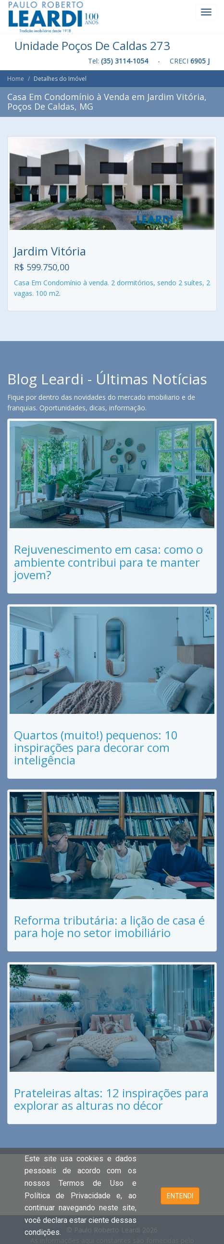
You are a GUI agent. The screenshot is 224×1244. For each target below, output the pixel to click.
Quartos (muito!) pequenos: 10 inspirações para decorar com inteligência (96, 747)
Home (15, 79)
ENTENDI (180, 1196)
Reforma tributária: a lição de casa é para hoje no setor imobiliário (109, 926)
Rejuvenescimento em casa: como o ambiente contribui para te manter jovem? (108, 562)
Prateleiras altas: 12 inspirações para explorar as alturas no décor (111, 1099)
